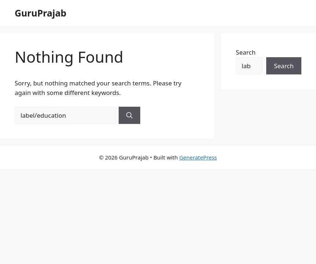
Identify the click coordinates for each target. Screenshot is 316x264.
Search (246, 52)
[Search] (129, 115)
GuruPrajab (40, 13)
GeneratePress (198, 157)
